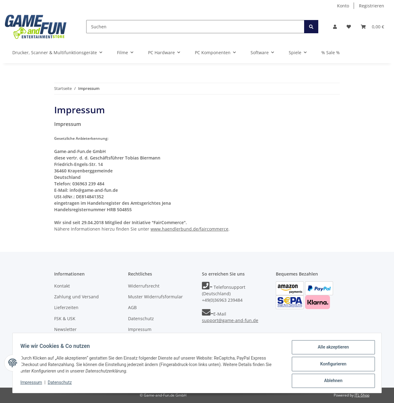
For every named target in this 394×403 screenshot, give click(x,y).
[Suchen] (195, 26)
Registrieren (371, 6)
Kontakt (62, 286)
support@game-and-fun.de (230, 320)
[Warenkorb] (372, 26)
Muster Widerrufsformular (155, 297)
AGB (132, 307)
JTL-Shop (362, 395)
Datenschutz (141, 318)
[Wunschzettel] (349, 26)
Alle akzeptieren (331, 349)
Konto (343, 6)
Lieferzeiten (66, 307)
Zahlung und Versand (76, 297)
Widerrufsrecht (143, 286)
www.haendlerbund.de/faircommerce (189, 229)
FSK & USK (64, 318)
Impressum (139, 329)
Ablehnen (331, 381)
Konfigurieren (331, 365)
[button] (335, 26)
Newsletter (65, 329)
